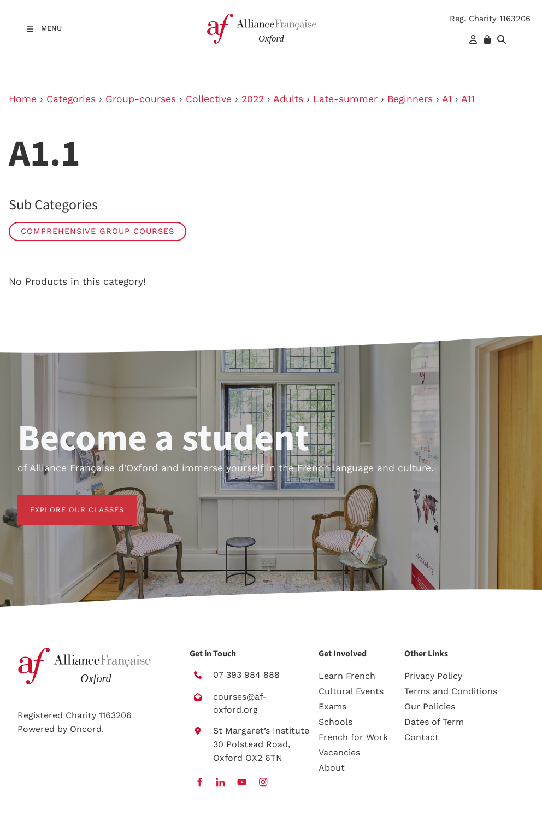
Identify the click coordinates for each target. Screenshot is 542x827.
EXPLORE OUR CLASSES (64, 501)
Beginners (410, 98)
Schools (335, 722)
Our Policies (429, 706)
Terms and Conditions (450, 691)
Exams (332, 706)
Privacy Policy (433, 676)
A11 (468, 98)
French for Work (353, 737)
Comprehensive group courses (97, 231)
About (332, 768)
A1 (447, 98)
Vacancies (339, 752)
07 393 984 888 (246, 675)
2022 (252, 98)
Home (23, 98)
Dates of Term (434, 722)
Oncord (86, 729)
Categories (71, 98)
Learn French (347, 676)
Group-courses (140, 98)
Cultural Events (351, 691)
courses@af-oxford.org (240, 703)
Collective (209, 98)
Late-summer (345, 98)
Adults (288, 98)
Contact (421, 737)
